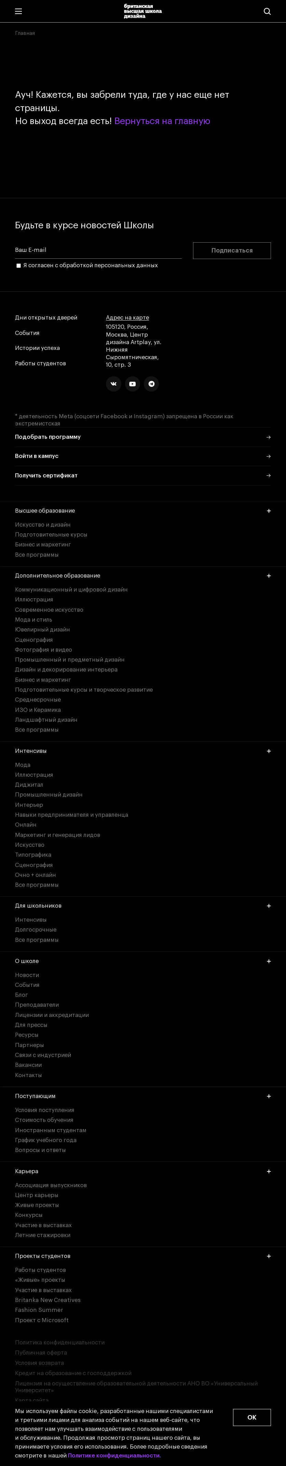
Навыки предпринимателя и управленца (71, 815)
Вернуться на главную (162, 121)
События (27, 333)
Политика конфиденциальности (60, 1342)
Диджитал (29, 785)
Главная (25, 33)
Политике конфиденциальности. (114, 1455)
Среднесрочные (38, 700)
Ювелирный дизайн (42, 630)
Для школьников (143, 906)
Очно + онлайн (35, 875)
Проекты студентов (143, 1256)
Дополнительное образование (143, 576)
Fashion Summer (39, 1310)
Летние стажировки (42, 1235)
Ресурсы (27, 1035)
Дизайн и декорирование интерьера (66, 670)
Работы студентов (40, 363)
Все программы (37, 555)
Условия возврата (39, 1363)
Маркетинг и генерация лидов (57, 835)
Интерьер (29, 805)
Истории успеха (37, 348)
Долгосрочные (35, 930)
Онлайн (26, 825)
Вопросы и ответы (40, 1150)
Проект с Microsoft (42, 1320)
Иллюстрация (34, 599)
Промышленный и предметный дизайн (70, 660)
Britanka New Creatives (48, 1300)
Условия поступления (44, 1110)
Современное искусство (49, 610)
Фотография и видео (43, 650)
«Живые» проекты (40, 1280)
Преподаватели (37, 1005)
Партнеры (29, 1045)
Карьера (143, 1171)
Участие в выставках (43, 1225)
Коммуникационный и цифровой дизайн (71, 590)
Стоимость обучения (44, 1120)
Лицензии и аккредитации (52, 1015)
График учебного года (46, 1140)
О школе (143, 961)
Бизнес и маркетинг (43, 544)
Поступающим (143, 1096)
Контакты (28, 1075)
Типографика (33, 855)
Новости (27, 975)
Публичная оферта (41, 1353)
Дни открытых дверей (46, 317)
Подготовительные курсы (51, 535)
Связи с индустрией (43, 1055)
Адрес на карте (127, 317)
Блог (21, 995)
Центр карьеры (36, 1195)
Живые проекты (37, 1205)
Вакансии (28, 1065)
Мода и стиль (33, 620)
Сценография (34, 640)
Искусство (29, 845)
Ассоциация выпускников (51, 1185)
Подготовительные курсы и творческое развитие (84, 690)
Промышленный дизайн (49, 795)
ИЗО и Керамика (38, 710)
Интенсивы (143, 751)
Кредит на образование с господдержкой (73, 1373)
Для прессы (31, 1025)
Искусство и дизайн (43, 525)
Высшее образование (143, 511)
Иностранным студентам (50, 1130)
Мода (22, 765)
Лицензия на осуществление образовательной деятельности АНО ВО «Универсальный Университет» (136, 1387)
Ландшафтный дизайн (46, 720)
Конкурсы (29, 1215)
